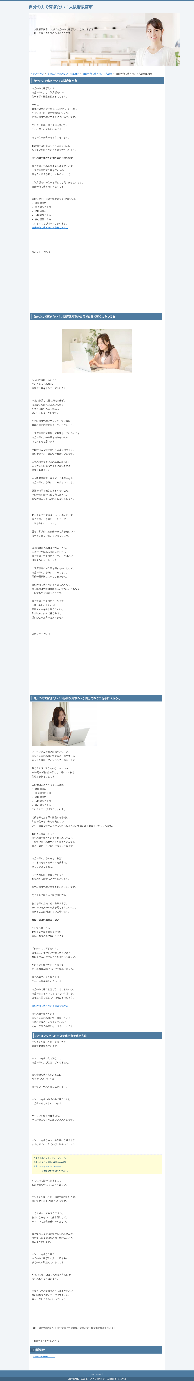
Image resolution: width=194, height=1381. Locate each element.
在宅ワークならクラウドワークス (48, 1166)
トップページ (37, 73)
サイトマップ (97, 1374)
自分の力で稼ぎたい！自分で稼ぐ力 (50, 227)
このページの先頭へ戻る (156, 1368)
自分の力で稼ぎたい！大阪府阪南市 (61, 7)
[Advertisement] (97, 275)
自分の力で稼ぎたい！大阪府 (97, 73)
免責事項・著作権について (46, 1340)
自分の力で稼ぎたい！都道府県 (63, 73)
